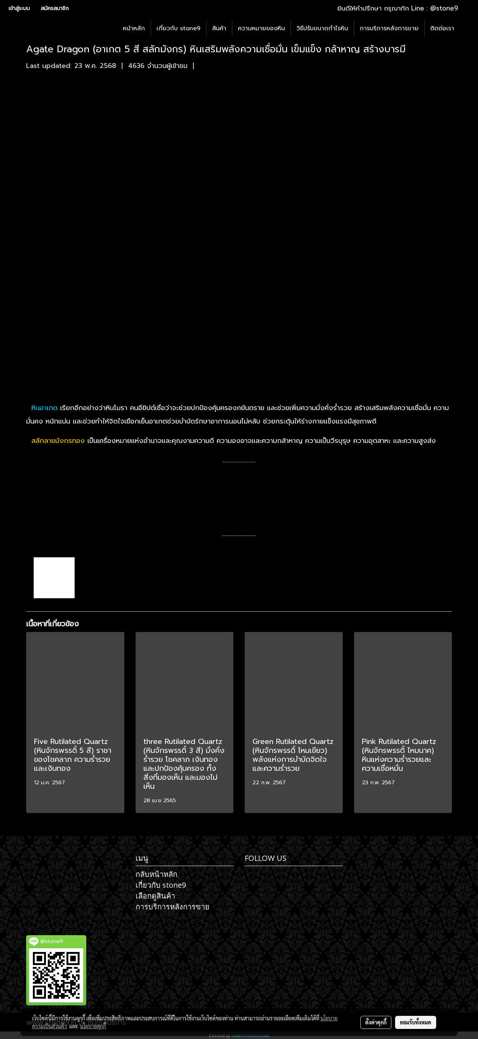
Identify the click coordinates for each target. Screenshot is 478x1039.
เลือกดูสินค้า (155, 896)
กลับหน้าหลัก (156, 874)
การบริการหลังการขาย (389, 28)
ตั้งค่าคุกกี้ (376, 1022)
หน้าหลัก (134, 28)
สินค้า (219, 28)
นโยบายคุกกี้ (93, 1026)
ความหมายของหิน (261, 28)
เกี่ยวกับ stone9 (178, 28)
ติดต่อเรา (442, 28)
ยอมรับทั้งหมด (415, 1022)
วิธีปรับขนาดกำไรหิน (322, 28)
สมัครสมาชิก (55, 8)
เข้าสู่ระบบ (19, 8)
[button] (466, 28)
